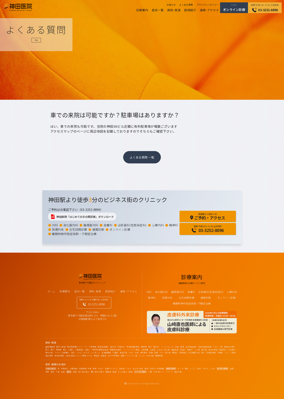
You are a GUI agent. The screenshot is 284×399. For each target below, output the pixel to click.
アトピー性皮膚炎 (62, 352)
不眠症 (220, 352)
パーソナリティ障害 (131, 349)
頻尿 (47, 372)
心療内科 (158, 225)
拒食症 (103, 355)
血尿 (63, 372)
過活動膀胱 (106, 352)
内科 (55, 225)
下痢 (58, 372)
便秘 (53, 372)
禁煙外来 (58, 229)
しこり (193, 368)
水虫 (137, 352)
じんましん (95, 352)
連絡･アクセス (209, 10)
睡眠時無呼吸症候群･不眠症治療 (192, 303)
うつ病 (197, 349)
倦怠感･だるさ (125, 368)
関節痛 (108, 372)
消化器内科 (70, 225)
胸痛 (131, 372)
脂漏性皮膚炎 (103, 346)
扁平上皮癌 (61, 346)
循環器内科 (90, 225)
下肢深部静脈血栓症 (99, 349)
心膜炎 (87, 349)
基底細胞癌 (50, 346)
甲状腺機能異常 (133, 346)
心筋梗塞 (144, 349)
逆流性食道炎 (191, 346)
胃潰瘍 (59, 349)
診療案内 (142, 10)
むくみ (180, 368)
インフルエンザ (167, 346)
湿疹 (73, 352)
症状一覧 (158, 10)
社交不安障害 (113, 355)
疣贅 (156, 352)
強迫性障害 (59, 355)
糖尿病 (144, 346)
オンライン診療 (119, 229)
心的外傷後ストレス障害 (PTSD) (78, 355)
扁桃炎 (156, 346)
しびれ (212, 368)
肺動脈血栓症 (115, 349)
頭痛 (75, 372)
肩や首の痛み (83, 372)
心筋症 (152, 349)
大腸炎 (71, 349)
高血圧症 (123, 352)
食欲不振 (178, 372)
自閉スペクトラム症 (129, 355)
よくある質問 (186, 4)
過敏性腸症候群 (205, 346)
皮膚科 (108, 225)
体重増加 (74, 368)
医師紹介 (190, 10)
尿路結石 (183, 352)
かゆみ (205, 368)
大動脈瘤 (79, 349)
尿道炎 (183, 349)
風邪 (182, 346)
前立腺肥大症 (194, 352)
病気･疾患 (174, 10)
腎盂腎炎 (223, 349)
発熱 (95, 368)
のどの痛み (122, 372)
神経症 (96, 355)
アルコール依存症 (146, 355)
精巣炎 (190, 349)
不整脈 (115, 352)
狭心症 (167, 349)
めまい (101, 368)
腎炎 (203, 352)
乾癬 (151, 352)
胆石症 (204, 349)
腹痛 (114, 372)
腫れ (187, 368)
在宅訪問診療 (78, 229)
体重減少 (65, 368)
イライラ (169, 372)
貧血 (177, 346)
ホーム (51, 291)
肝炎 (47, 349)
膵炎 (53, 349)
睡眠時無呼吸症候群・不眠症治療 (74, 233)
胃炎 (65, 349)
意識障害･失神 (85, 368)
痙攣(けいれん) (111, 368)
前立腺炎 (232, 349)
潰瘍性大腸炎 (229, 346)
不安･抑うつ (158, 372)
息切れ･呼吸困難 (157, 368)
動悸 (147, 368)
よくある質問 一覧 (142, 157)
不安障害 (92, 346)
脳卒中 (113, 346)
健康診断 (98, 229)
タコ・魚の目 (165, 352)
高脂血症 (175, 349)
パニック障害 (230, 352)
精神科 (173, 225)
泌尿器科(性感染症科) (132, 225)
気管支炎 (121, 346)
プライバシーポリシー (208, 4)
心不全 (159, 349)
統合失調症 (213, 349)
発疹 (199, 368)
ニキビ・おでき (82, 352)
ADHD (131, 352)
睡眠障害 (159, 355)
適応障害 (49, 355)
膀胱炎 (175, 352)
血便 (232, 368)
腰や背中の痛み (97, 372)
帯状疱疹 (144, 352)
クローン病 (217, 346)
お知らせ (171, 4)
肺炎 (150, 346)
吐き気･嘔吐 (138, 368)
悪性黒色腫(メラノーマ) (77, 346)
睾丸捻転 (49, 352)
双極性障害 (211, 352)
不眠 (150, 372)
